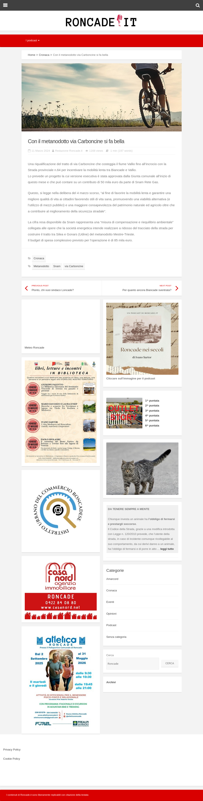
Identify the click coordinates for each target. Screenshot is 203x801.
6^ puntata (152, 425)
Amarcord (112, 579)
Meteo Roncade (34, 347)
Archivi (111, 682)
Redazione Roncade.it (68, 150)
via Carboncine (74, 266)
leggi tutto (167, 548)
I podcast (31, 40)
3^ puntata (152, 410)
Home (31, 54)
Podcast (111, 625)
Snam (56, 266)
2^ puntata (152, 405)
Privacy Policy (11, 749)
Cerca (110, 655)
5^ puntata (152, 420)
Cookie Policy (11, 758)
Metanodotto (41, 266)
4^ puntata (152, 415)
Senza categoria (116, 636)
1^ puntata (152, 400)
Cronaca (44, 54)
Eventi (110, 602)
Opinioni (111, 613)
